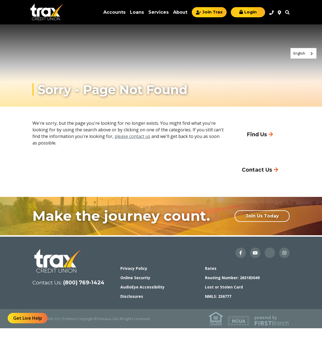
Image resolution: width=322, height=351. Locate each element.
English (299, 53)
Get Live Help (27, 318)
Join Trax (212, 12)
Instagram (284, 253)
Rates (210, 268)
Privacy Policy (133, 268)
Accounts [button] (114, 12)
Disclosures (131, 296)
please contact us (132, 136)
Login (250, 12)
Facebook (240, 253)
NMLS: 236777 (218, 296)
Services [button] (158, 12)
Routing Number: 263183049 (232, 277)
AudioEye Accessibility (142, 287)
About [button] (180, 12)
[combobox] (303, 53)
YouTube (255, 253)
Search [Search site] (287, 12)
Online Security (135, 277)
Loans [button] (137, 12)
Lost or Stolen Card (224, 287)
